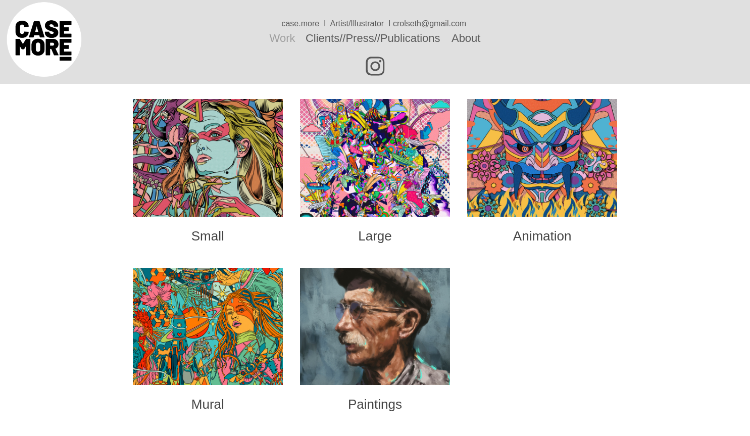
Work (282, 38)
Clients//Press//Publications (373, 38)
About (466, 38)
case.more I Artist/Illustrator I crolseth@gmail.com (374, 23)
